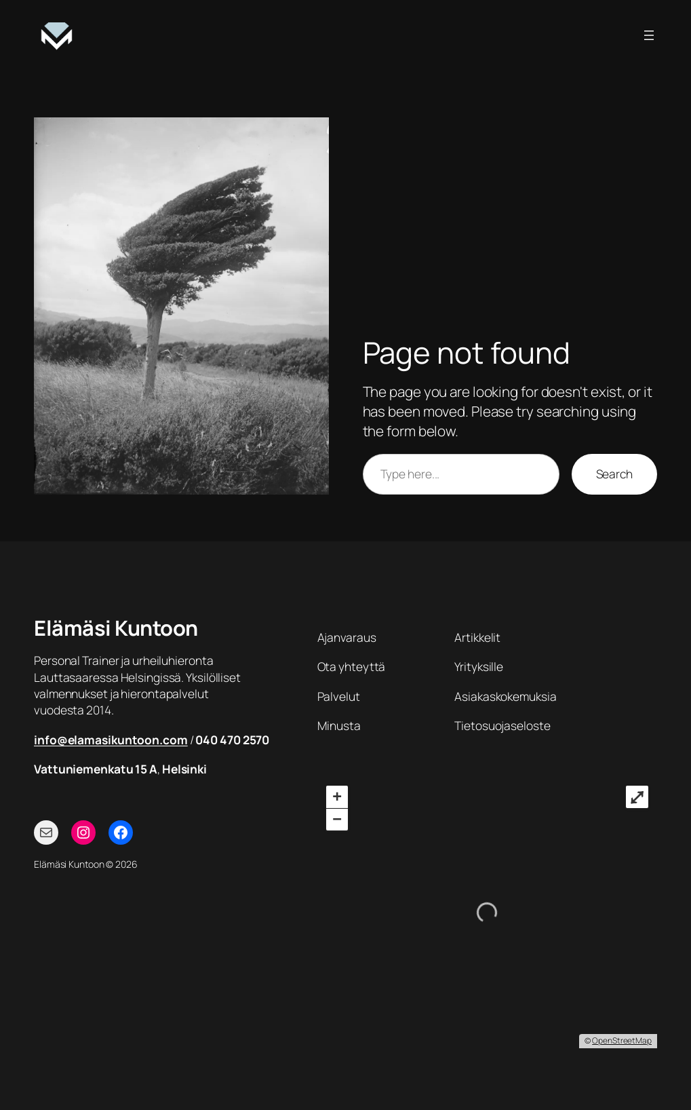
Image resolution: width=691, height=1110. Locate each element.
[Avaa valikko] (649, 35)
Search (614, 473)
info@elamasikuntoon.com (111, 739)
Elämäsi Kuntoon (116, 627)
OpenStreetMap (622, 1040)
